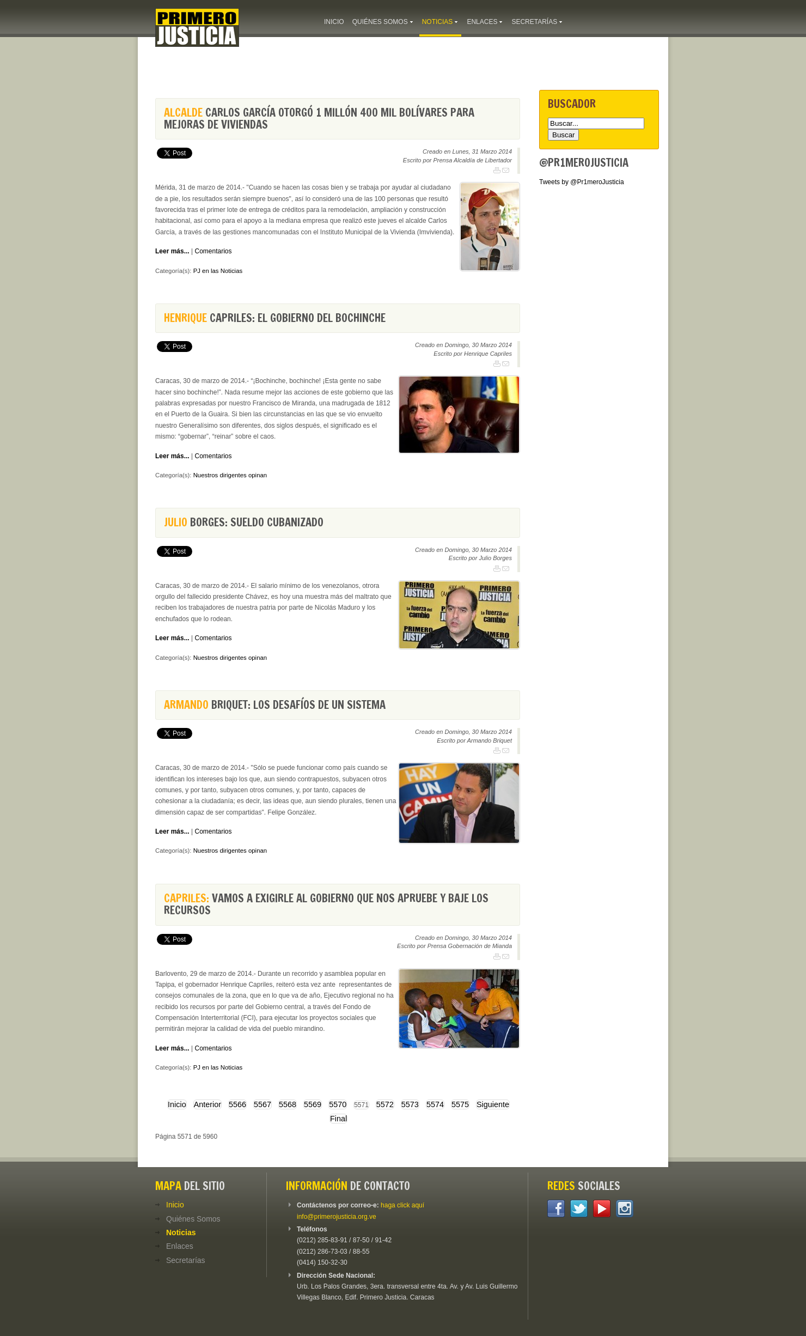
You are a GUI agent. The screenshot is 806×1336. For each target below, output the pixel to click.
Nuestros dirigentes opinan (230, 475)
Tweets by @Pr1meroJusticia (581, 182)
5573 (410, 1104)
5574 (435, 1104)
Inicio (177, 1104)
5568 (287, 1104)
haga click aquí (402, 1205)
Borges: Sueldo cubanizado (243, 522)
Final (338, 1118)
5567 (262, 1104)
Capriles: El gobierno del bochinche (275, 318)
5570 (337, 1104)
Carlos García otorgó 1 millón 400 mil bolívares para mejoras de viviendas (319, 118)
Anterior (207, 1104)
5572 (385, 1104)
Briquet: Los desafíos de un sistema (275, 705)
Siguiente (493, 1104)
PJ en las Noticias (218, 271)
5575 (460, 1104)
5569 (312, 1104)
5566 (237, 1104)
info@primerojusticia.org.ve (336, 1216)
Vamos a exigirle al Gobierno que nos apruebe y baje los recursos (326, 904)
